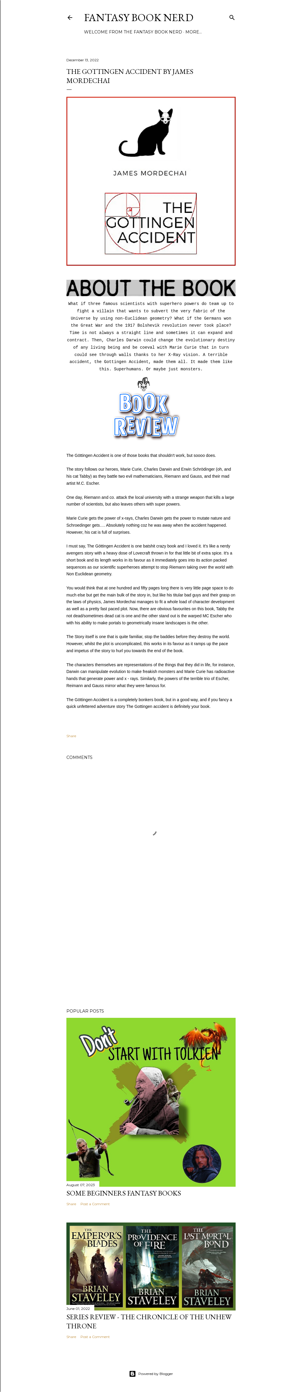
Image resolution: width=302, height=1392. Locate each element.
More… (193, 32)
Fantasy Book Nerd (138, 17)
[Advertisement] (151, 953)
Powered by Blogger (151, 1373)
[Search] (232, 16)
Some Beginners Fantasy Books (123, 1193)
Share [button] (71, 736)
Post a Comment (95, 1204)
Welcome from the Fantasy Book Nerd (133, 32)
